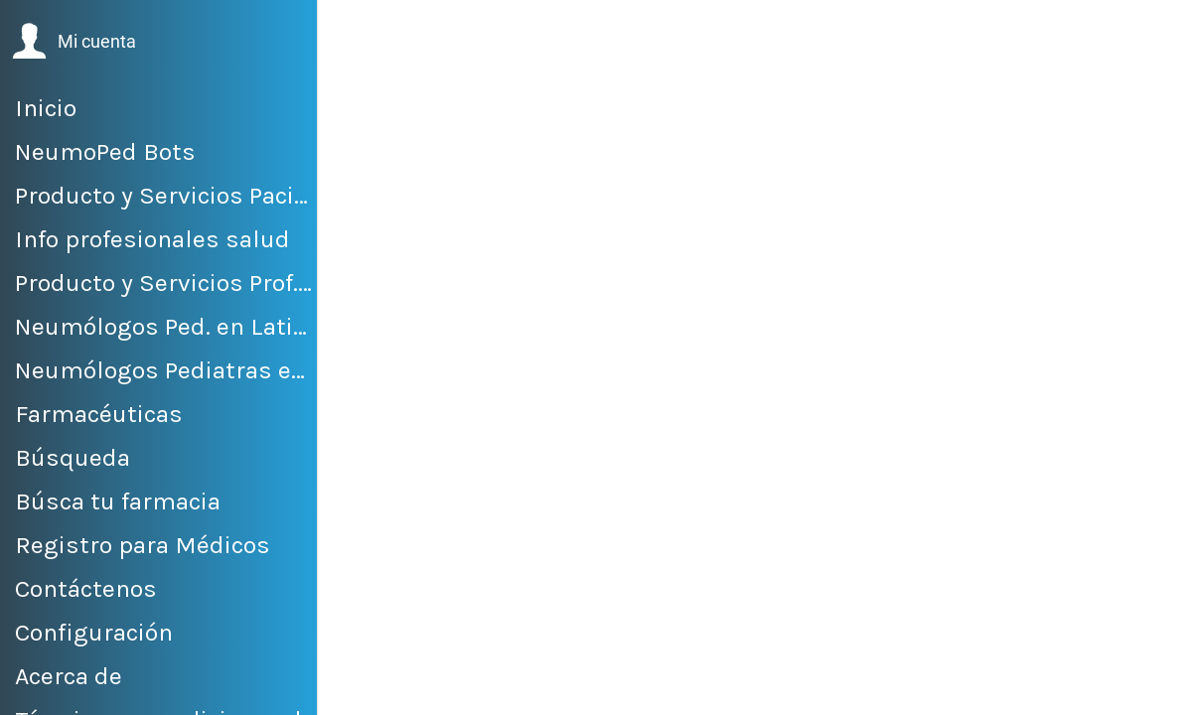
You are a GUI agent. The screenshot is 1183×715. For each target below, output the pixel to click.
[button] (74, 42)
